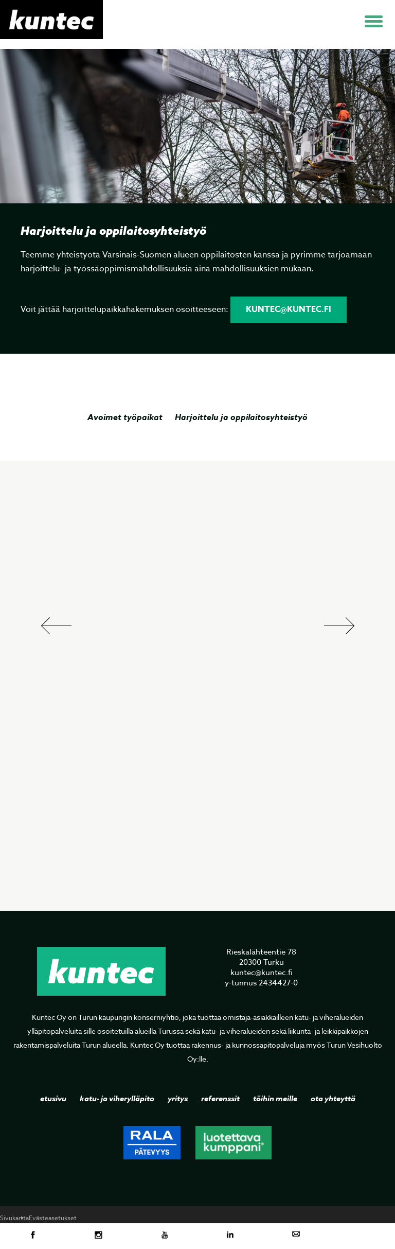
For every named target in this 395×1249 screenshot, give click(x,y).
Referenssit (220, 1098)
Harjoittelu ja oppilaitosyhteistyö (241, 417)
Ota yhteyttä (333, 1098)
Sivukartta (14, 1217)
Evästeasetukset (53, 1217)
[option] (197, 217)
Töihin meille (275, 1098)
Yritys (178, 1098)
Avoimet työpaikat (125, 417)
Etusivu (53, 1098)
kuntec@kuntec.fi (288, 309)
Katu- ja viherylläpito (117, 1098)
